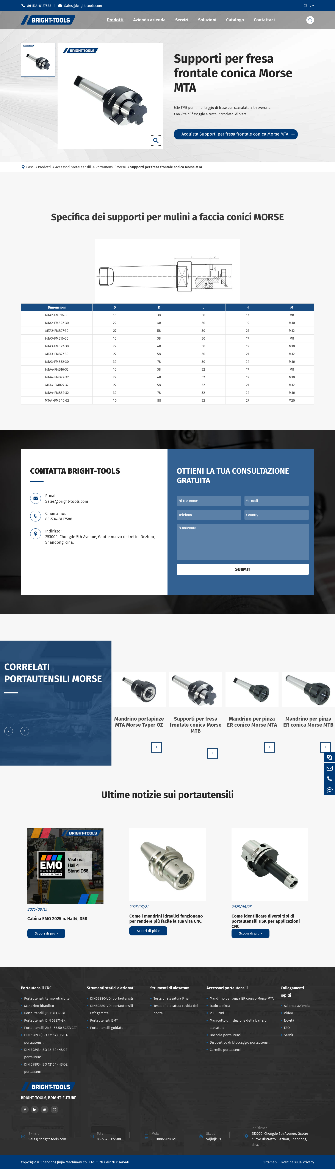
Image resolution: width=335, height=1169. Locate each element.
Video (288, 1013)
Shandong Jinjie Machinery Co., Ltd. (68, 1162)
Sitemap (270, 1162)
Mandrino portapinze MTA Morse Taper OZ (139, 725)
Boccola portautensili (227, 1035)
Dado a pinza (220, 1006)
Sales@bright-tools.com (80, 5)
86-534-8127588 (36, 5)
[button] (8, 734)
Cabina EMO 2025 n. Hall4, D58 (57, 918)
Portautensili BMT (104, 1020)
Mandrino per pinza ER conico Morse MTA (252, 725)
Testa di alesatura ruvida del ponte (175, 1009)
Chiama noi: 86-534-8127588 (58, 516)
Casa (30, 170)
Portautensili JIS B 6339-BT (45, 1013)
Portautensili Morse (110, 170)
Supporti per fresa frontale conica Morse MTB (195, 728)
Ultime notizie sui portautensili (167, 795)
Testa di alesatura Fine (171, 998)
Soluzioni (207, 19)
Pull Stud (217, 1013)
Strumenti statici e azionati (111, 988)
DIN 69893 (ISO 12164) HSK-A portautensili (46, 1038)
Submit (242, 569)
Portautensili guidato (106, 1028)
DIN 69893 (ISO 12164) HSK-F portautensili (45, 1053)
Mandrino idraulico (39, 1006)
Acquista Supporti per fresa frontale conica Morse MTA (238, 134)
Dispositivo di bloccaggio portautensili (240, 1042)
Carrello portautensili (227, 1050)
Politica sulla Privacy (297, 1162)
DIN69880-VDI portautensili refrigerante (111, 1009)
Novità (289, 1020)
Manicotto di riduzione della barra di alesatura (239, 1024)
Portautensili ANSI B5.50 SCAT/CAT (50, 1028)
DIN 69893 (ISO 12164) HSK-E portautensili (46, 1068)
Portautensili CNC (36, 988)
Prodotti (115, 19)
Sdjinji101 (213, 1139)
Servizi (181, 19)
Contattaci (264, 19)
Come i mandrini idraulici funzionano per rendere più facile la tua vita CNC (166, 918)
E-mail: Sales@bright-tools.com (66, 498)
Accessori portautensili (73, 170)
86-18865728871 (164, 1139)
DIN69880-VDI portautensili (111, 998)
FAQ (287, 1028)
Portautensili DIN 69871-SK (44, 1020)
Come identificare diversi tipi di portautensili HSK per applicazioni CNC (266, 921)
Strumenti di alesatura (169, 988)
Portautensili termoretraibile (47, 998)
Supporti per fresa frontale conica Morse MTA (166, 170)
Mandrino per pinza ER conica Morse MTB (308, 725)
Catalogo (235, 19)
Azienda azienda (149, 19)
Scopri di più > (46, 933)
